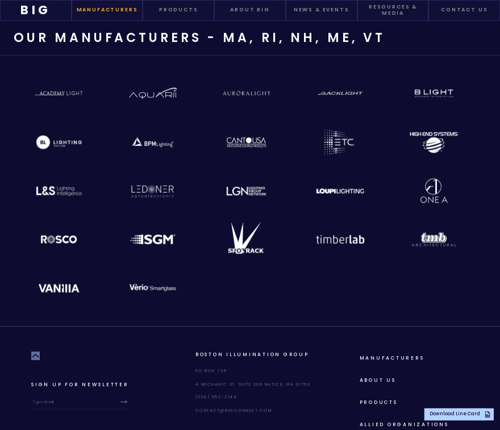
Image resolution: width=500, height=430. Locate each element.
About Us (378, 379)
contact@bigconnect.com (233, 410)
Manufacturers (392, 357)
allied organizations (404, 423)
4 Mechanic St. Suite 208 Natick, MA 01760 (253, 384)
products (379, 401)
